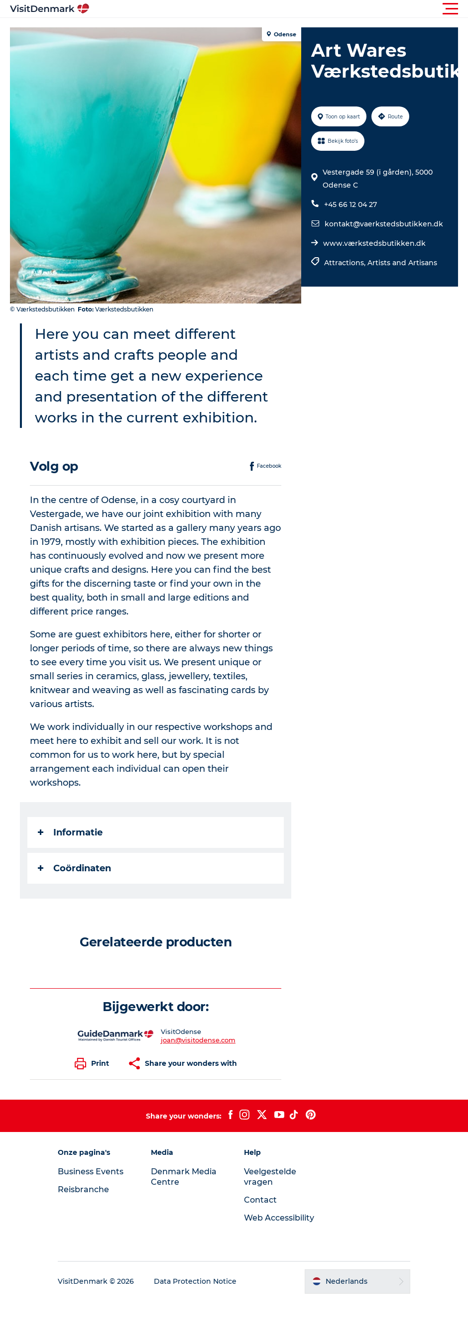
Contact (260, 1200)
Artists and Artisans (402, 262)
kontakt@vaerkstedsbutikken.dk (384, 223)
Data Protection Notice (195, 1281)
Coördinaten (74, 868)
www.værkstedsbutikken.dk (374, 243)
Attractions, (345, 262)
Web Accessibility (279, 1218)
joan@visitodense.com (198, 1040)
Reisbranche (83, 1189)
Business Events (90, 1171)
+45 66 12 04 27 (350, 204)
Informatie (70, 832)
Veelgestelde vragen (270, 1177)
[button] (279, 9)
